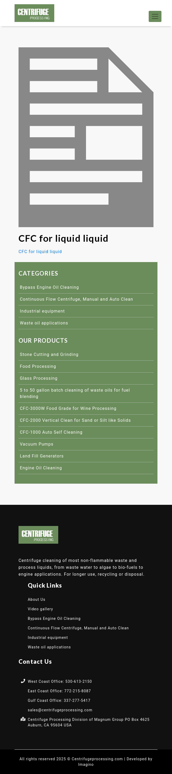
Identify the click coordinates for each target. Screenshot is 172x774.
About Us (37, 599)
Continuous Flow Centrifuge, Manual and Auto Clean (76, 299)
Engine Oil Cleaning (41, 467)
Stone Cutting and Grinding (49, 354)
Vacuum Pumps (36, 444)
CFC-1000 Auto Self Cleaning (51, 432)
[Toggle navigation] (155, 16)
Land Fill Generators (42, 456)
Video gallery (40, 609)
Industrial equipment (42, 311)
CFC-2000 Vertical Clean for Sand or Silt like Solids (75, 420)
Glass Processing (39, 378)
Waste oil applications (44, 323)
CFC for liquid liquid (40, 251)
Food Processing (38, 366)
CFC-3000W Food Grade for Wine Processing (68, 408)
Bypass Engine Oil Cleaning (49, 287)
